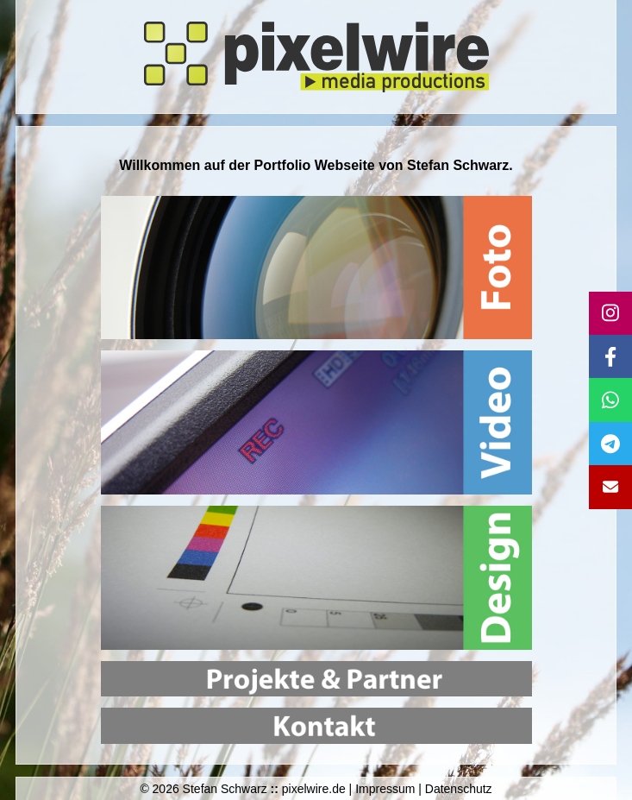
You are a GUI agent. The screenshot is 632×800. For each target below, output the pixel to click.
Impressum (385, 789)
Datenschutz (458, 789)
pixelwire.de (314, 789)
